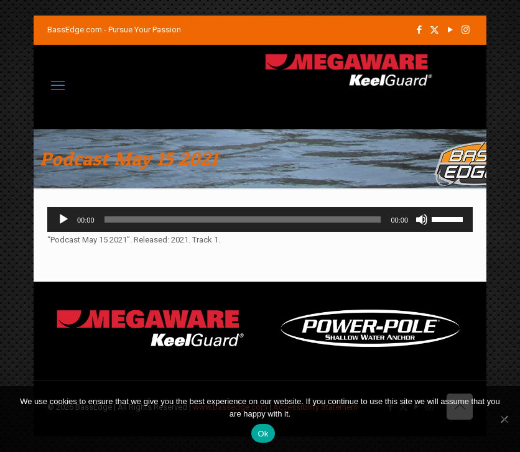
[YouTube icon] (450, 29)
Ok (263, 433)
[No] (504, 419)
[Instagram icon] (465, 29)
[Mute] (422, 219)
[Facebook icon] (419, 29)
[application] (260, 219)
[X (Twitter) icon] (434, 29)
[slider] (242, 219)
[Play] (63, 219)
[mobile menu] (57, 85)
